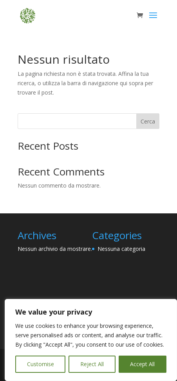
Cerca (148, 121)
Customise (40, 364)
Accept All (142, 364)
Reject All (92, 364)
